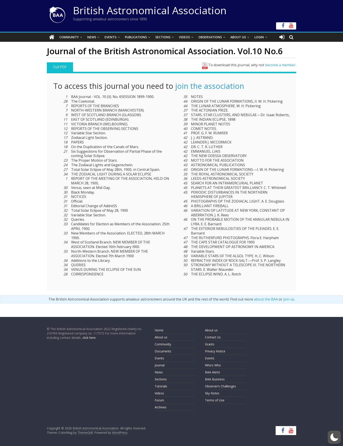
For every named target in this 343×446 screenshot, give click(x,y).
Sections (162, 37)
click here (89, 338)
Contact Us (213, 337)
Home (159, 330)
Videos (184, 37)
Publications (136, 37)
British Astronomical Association (150, 10)
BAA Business (215, 379)
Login (259, 37)
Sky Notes (212, 393)
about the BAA (266, 299)
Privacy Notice (215, 351)
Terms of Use (214, 400)
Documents (163, 351)
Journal (159, 365)
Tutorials (161, 386)
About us (161, 337)
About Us (238, 37)
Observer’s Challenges (220, 386)
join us (288, 299)
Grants (209, 344)
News (91, 37)
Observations (210, 37)
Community (69, 37)
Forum (159, 400)
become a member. (280, 65)
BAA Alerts (212, 372)
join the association (209, 86)
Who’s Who (213, 365)
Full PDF (59, 67)
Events (110, 37)
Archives (160, 407)
